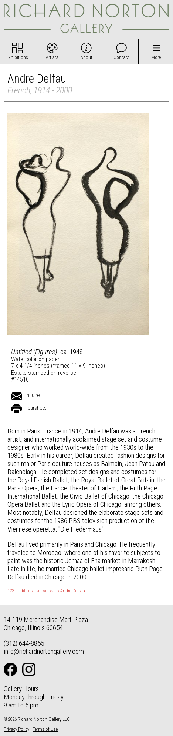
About (86, 57)
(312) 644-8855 (24, 643)
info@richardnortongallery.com (44, 651)
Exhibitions (17, 57)
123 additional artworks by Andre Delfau (46, 590)
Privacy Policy (16, 729)
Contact (121, 57)
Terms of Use (45, 729)
